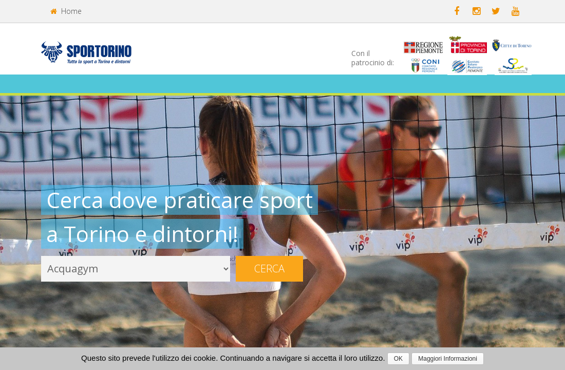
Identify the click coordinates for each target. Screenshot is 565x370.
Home (66, 11)
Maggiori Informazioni (447, 358)
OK (398, 358)
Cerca (269, 268)
